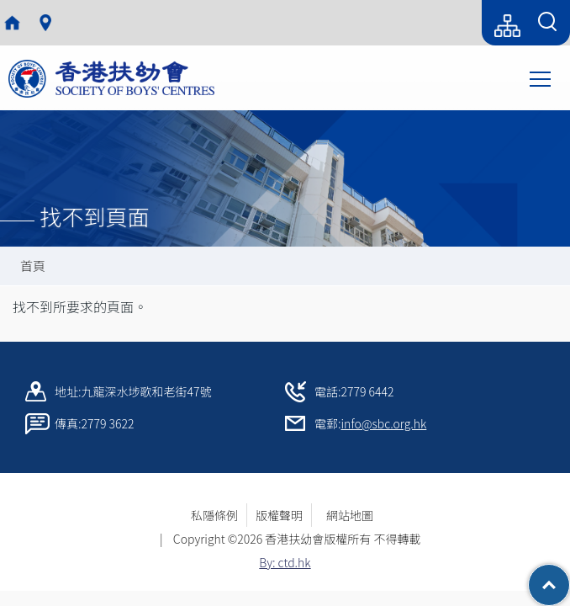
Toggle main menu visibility (541, 77)
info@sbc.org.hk (384, 423)
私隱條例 (214, 515)
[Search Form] (547, 22)
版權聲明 (279, 515)
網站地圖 (355, 515)
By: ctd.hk (284, 562)
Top (569, 576)
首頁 (32, 265)
